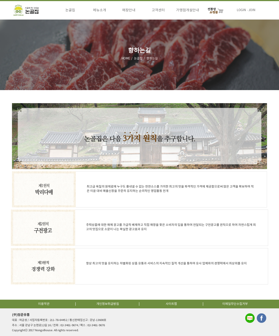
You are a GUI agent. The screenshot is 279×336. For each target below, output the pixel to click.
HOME (125, 58)
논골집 (70, 10)
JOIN (251, 10)
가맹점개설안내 (187, 10)
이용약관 (43, 304)
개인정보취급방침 (107, 304)
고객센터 (158, 10)
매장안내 (128, 10)
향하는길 (152, 58)
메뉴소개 (99, 10)
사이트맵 (171, 304)
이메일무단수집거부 (235, 304)
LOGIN (241, 10)
